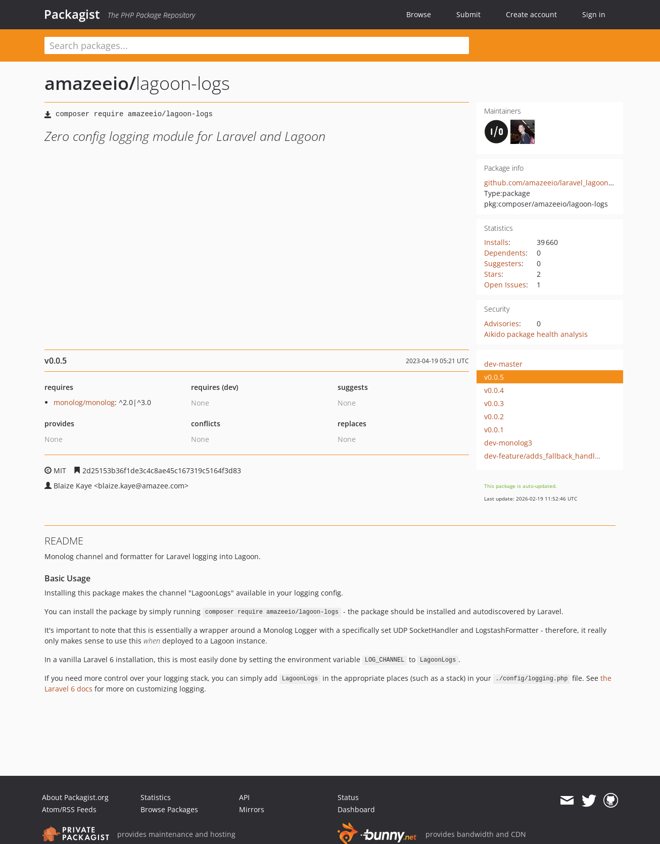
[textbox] (256, 45)
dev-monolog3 (508, 443)
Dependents (505, 253)
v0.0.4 (494, 390)
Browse (418, 14)
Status (348, 797)
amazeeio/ (90, 83)
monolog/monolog (84, 402)
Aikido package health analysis (536, 334)
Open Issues (505, 284)
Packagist (72, 14)
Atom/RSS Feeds (69, 809)
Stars (492, 274)
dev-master (503, 364)
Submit (468, 14)
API (244, 797)
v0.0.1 (494, 429)
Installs (496, 242)
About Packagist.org (75, 797)
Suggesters (503, 263)
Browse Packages (169, 809)
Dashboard (356, 809)
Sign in (593, 14)
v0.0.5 (494, 377)
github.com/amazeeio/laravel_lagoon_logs (554, 182)
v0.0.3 (494, 403)
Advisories (501, 323)
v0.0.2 (494, 416)
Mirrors (251, 809)
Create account (531, 14)
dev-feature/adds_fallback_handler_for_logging (544, 456)
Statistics (155, 797)
